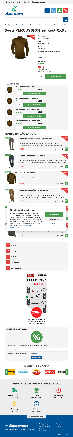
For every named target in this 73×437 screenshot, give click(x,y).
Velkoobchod (43, 424)
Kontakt (27, 2)
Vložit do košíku (55, 76)
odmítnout (28, 225)
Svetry (41, 25)
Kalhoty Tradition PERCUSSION (32, 155)
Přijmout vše (54, 214)
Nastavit (54, 223)
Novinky (11, 251)
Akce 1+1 (11, 257)
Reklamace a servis (38, 2)
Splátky (19, 2)
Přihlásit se (36, 357)
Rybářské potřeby (14, 25)
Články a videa (9, 2)
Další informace (14, 227)
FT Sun (65, 434)
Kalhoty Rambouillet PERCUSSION (34, 190)
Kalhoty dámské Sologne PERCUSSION (36, 138)
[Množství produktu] (41, 76)
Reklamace (59, 424)
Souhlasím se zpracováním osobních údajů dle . (23, 353)
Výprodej (11, 245)
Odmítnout (54, 219)
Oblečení (24, 25)
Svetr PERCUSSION (27, 173)
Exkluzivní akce (13, 262)
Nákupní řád (43, 431)
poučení (35, 353)
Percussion (33, 25)
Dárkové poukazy (14, 268)
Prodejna (59, 426)
